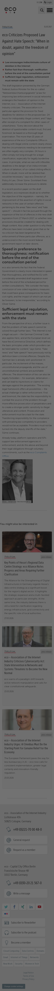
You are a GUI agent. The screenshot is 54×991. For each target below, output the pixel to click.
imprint (37, 985)
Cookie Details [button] (18, 985)
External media (41, 949)
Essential (8, 949)
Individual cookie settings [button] (27, 981)
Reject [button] (27, 975)
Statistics (24, 949)
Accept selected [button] (27, 966)
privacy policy (42, 945)
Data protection (29, 985)
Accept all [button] (27, 957)
